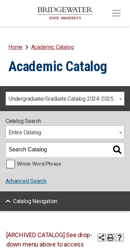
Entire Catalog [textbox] (25, 132)
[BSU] (65, 13)
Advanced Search (26, 181)
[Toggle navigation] (116, 13)
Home (15, 47)
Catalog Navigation (35, 201)
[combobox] (65, 99)
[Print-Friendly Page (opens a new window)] (110, 237)
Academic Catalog (52, 47)
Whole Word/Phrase (39, 164)
